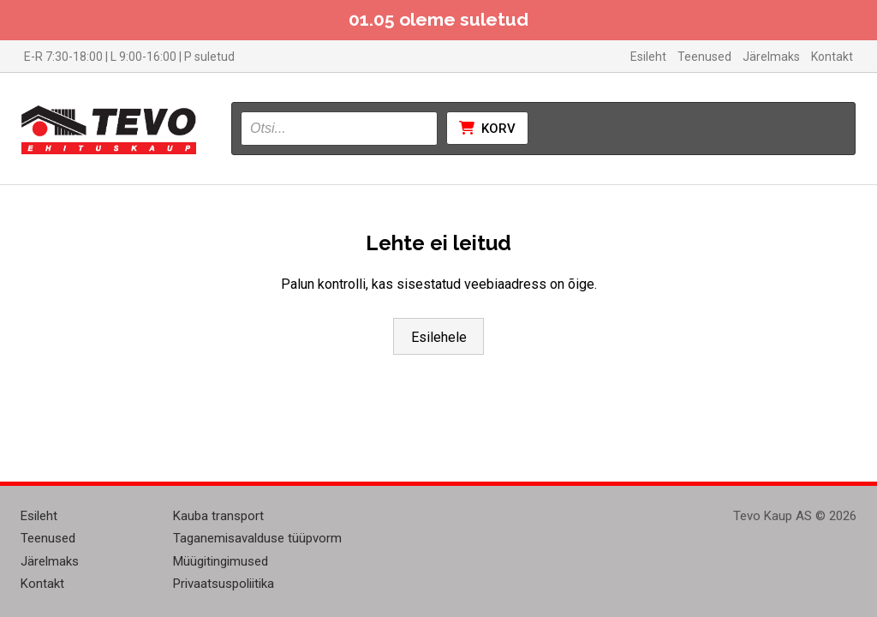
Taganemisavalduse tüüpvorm (257, 538)
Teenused (704, 56)
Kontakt (832, 56)
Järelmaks (771, 56)
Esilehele (439, 337)
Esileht (648, 56)
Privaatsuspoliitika (223, 583)
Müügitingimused (220, 561)
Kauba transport (218, 516)
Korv (487, 128)
